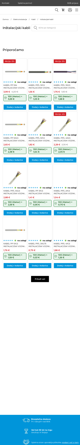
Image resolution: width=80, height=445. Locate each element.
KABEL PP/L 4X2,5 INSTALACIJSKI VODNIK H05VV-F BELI (65, 139)
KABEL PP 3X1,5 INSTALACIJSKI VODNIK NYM (40, 192)
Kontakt (5, 3)
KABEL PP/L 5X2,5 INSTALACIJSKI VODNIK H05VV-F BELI (14, 192)
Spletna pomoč (25, 3)
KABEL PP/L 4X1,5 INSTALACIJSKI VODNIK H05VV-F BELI (65, 245)
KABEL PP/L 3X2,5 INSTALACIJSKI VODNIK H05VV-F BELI (65, 86)
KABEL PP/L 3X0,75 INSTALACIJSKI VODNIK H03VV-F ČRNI (40, 245)
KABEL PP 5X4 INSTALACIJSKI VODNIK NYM (14, 86)
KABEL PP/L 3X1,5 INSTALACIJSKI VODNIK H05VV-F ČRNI (40, 86)
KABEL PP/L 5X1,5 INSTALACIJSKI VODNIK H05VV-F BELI (40, 139)
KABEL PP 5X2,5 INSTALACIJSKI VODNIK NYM (14, 139)
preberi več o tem (70, 442)
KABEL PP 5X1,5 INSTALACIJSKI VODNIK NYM (14, 245)
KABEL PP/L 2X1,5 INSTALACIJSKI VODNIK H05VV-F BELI (65, 192)
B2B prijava (72, 3)
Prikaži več (40, 279)
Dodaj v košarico (15, 107)
